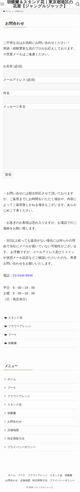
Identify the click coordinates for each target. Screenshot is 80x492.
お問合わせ (14, 421)
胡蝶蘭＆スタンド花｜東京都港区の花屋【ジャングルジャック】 (40, 4)
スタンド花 (15, 317)
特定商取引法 (15, 438)
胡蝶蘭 (12, 343)
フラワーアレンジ (19, 326)
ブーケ (12, 334)
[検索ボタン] (77, 4)
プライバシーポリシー (21, 447)
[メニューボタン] (2, 4)
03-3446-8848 (23, 275)
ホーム (11, 379)
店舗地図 (13, 430)
